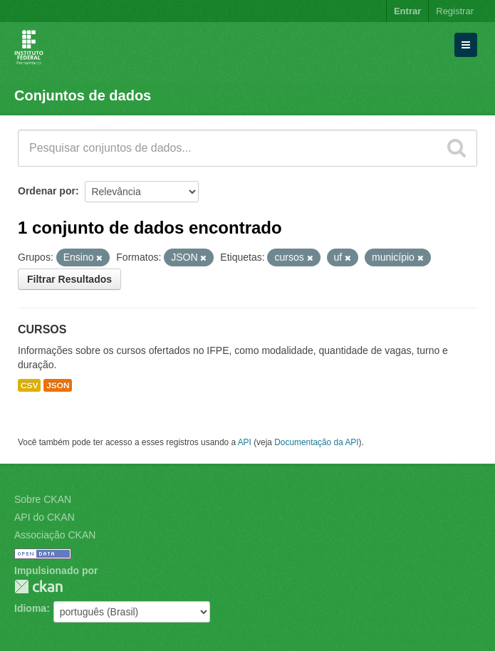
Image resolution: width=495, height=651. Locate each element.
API (244, 442)
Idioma (30, 608)
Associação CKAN (54, 535)
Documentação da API (316, 442)
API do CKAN (44, 517)
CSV (29, 385)
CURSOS (42, 329)
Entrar (407, 11)
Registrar (455, 11)
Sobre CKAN (42, 499)
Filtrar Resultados (69, 279)
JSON (57, 385)
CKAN (38, 586)
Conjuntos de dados (82, 95)
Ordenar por (46, 191)
